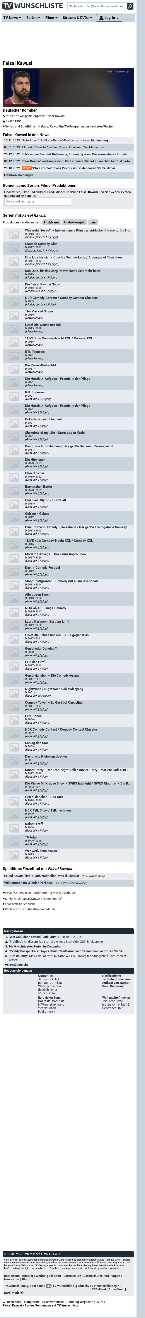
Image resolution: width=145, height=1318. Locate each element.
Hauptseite (32, 1302)
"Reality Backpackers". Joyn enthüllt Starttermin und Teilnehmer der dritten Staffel (66, 951)
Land (93, 222)
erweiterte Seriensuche (20, 904)
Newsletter (11, 1279)
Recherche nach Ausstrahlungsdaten (30, 909)
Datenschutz (72, 1276)
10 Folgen (43, 695)
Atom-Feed (116, 1289)
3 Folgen (51, 291)
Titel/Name (52, 222)
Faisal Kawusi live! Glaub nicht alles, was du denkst (41, 876)
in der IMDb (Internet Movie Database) (40, 892)
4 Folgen (53, 250)
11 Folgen (43, 399)
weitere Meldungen (19, 175)
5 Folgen (43, 533)
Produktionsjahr (74, 222)
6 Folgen (43, 452)
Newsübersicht (17, 964)
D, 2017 (92, 876)
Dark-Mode (15, 1293)
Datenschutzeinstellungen (102, 1276)
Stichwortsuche (53, 1302)
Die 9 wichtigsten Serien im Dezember (35, 946)
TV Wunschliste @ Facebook (23, 1286)
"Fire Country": (67, 957)
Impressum (12, 1276)
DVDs (99, 1302)
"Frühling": (56, 941)
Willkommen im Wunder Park (25, 883)
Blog (25, 1279)
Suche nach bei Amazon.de (33, 898)
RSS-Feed (99, 1289)
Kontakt (27, 1276)
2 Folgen (53, 264)
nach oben (12, 1302)
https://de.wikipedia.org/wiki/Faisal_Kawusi (34, 116)
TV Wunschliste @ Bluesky (71, 1286)
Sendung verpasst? (80, 1302)
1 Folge (52, 237)
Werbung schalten (48, 1276)
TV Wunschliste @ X (105, 1286)
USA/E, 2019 (67, 883)
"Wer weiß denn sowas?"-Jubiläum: (45, 937)
